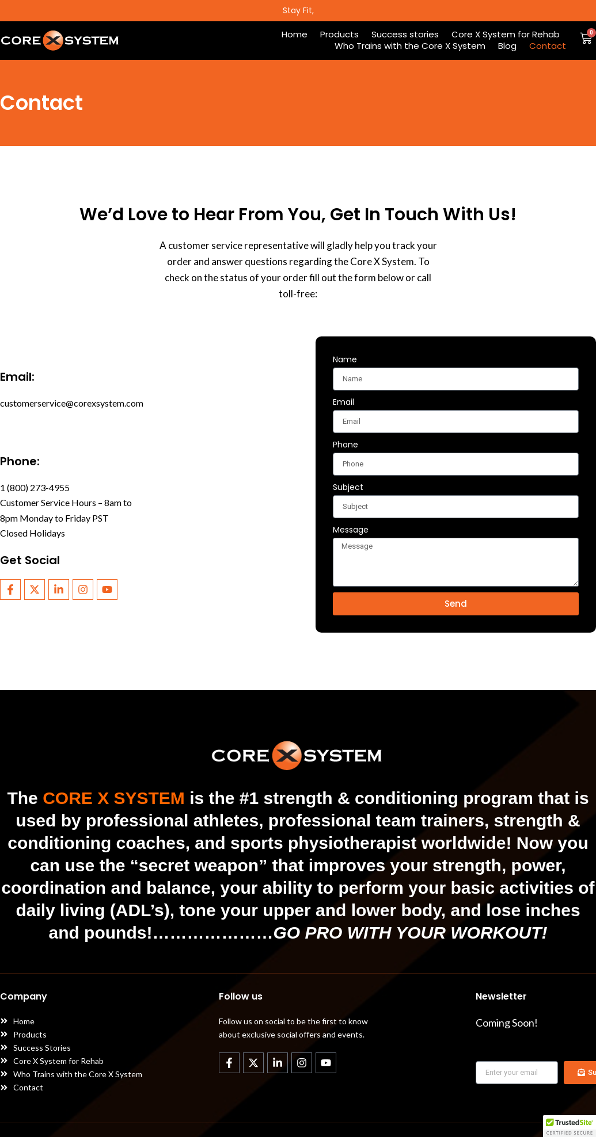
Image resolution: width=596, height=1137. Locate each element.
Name (345, 359)
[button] (569, 1126)
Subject (348, 487)
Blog (507, 46)
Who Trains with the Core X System (410, 46)
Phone (345, 444)
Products (339, 34)
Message (351, 529)
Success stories (405, 34)
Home (295, 34)
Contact (547, 46)
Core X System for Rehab (505, 34)
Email (343, 402)
